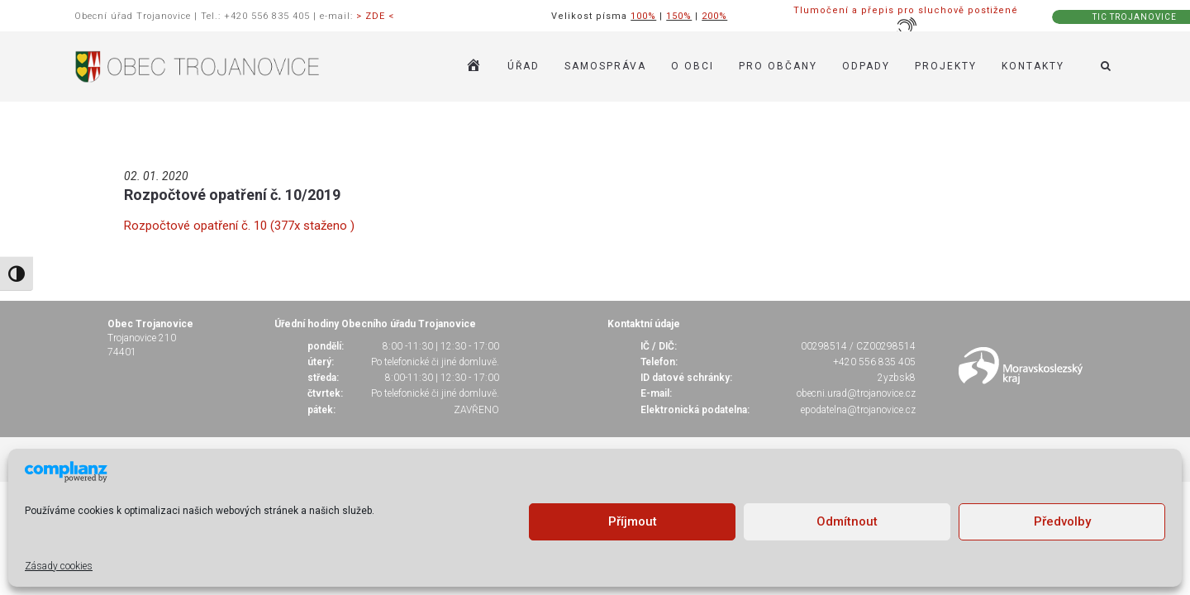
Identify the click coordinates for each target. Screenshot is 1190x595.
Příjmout (632, 521)
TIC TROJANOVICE (1134, 16)
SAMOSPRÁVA (605, 66)
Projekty (946, 66)
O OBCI (692, 66)
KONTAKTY (1033, 66)
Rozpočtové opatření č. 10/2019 (232, 194)
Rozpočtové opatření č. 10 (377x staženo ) (239, 225)
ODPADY (866, 66)
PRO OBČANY (778, 66)
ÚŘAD (523, 66)
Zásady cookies (59, 566)
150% (679, 16)
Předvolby (1062, 521)
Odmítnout (847, 521)
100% (643, 16)
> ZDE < (375, 16)
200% (714, 16)
